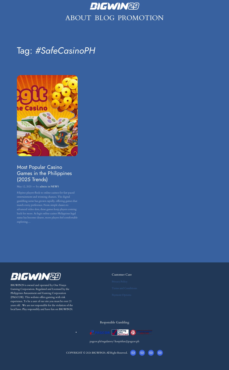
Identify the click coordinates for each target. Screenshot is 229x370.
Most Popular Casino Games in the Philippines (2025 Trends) (44, 173)
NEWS (55, 186)
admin (43, 186)
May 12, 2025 (24, 186)
